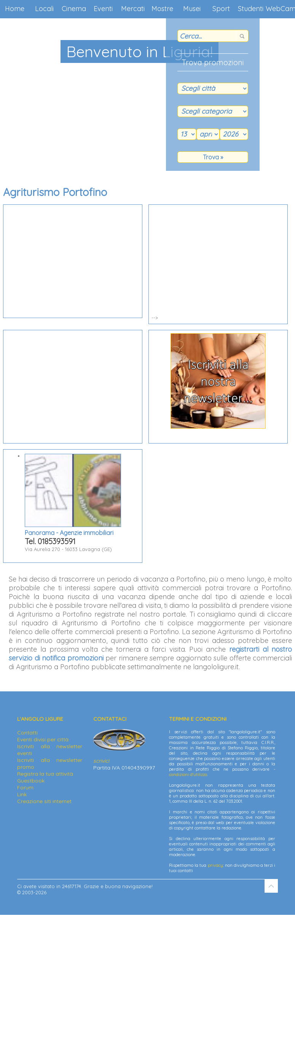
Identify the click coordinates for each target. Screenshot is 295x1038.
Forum (25, 787)
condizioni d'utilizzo (188, 774)
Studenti (250, 8)
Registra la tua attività (45, 773)
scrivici (101, 760)
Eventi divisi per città (43, 739)
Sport (221, 8)
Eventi (103, 8)
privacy (215, 865)
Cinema (74, 8)
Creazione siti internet (44, 801)
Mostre (162, 8)
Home (14, 8)
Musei (192, 8)
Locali (44, 8)
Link (22, 794)
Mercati (133, 8)
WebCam (280, 8)
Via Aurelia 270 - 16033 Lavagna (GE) (73, 503)
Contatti (27, 732)
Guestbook (31, 780)
